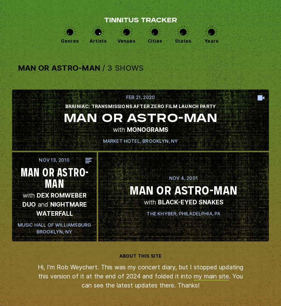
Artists (98, 41)
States (183, 41)
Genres (70, 41)
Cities (155, 41)
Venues (126, 41)
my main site (211, 276)
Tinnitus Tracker (140, 21)
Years (211, 41)
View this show (140, 120)
